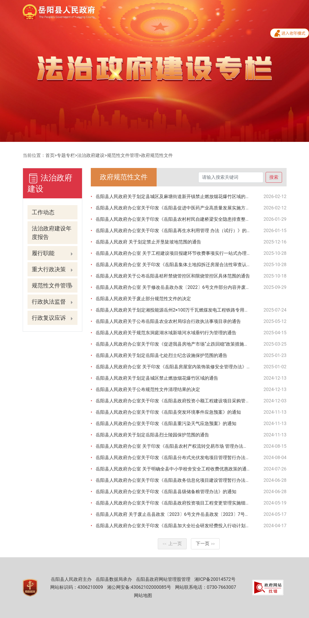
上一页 (172, 543)
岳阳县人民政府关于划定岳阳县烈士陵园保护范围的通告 (152, 435)
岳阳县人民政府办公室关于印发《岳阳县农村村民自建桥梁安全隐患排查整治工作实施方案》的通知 (195, 219)
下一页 (205, 543)
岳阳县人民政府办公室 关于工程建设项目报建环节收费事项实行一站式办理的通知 (178, 253)
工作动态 (43, 212)
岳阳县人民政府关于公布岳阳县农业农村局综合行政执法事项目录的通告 (168, 321)
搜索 (273, 177)
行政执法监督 (49, 301)
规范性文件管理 (123, 155)
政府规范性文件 (157, 155)
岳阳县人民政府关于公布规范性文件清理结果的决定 (148, 389)
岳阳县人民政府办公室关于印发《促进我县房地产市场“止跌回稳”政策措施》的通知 (179, 344)
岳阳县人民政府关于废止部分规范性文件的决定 (143, 298)
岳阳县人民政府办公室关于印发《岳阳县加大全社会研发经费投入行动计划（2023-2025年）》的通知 (197, 525)
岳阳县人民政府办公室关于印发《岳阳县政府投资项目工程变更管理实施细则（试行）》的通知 (191, 503)
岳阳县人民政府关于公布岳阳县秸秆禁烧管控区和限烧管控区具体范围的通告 (173, 276)
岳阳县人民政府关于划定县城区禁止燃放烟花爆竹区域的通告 (157, 378)
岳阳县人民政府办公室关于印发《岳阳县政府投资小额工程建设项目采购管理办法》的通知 (186, 400)
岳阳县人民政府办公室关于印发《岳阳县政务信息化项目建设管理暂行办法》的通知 (180, 480)
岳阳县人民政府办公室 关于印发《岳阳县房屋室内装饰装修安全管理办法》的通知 (178, 366)
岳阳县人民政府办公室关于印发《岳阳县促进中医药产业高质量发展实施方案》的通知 (182, 208)
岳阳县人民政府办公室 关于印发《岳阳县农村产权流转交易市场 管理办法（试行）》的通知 (187, 446)
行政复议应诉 (49, 317)
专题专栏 (66, 155)
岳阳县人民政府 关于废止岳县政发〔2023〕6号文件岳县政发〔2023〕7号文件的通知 (182, 514)
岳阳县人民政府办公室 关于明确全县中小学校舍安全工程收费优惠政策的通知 (173, 469)
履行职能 (43, 253)
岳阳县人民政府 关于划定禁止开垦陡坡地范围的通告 (148, 242)
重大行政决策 (49, 269)
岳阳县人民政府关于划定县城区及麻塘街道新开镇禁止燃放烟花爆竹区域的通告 (175, 196)
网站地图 (143, 595)
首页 (49, 155)
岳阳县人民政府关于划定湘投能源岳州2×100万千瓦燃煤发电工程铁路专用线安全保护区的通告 (190, 310)
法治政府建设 (90, 155)
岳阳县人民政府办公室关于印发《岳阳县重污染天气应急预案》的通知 (166, 423)
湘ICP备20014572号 (215, 579)
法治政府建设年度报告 (52, 232)
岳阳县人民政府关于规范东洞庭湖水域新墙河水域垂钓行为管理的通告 (166, 332)
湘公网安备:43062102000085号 (139, 587)
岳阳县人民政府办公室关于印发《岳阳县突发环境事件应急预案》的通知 (168, 412)
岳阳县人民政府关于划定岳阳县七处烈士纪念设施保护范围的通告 (161, 355)
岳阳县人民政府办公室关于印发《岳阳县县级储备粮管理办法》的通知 (166, 491)
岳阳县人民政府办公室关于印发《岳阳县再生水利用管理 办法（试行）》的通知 (176, 230)
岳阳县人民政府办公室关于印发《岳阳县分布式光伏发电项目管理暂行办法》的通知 (180, 457)
